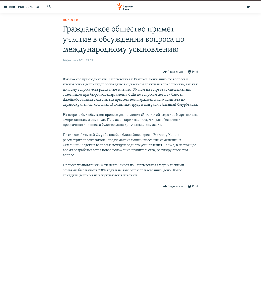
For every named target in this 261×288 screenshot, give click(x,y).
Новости (70, 20)
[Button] (173, 72)
